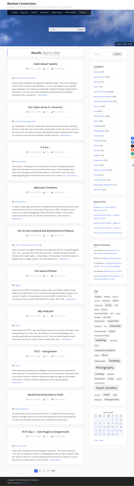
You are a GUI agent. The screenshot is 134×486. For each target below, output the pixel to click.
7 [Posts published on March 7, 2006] (104, 423)
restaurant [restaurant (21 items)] (110, 374)
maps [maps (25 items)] (97, 355)
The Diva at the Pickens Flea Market (108, 233)
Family (96, 82)
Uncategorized (100, 180)
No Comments (59, 68)
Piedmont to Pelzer (114, 271)
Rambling (97, 140)
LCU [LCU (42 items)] (96, 345)
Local (96, 111)
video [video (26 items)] (115, 395)
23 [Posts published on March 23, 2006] (112, 430)
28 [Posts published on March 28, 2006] (104, 434)
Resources (44, 12)
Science (97, 165)
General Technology (22, 78)
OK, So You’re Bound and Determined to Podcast (46, 230)
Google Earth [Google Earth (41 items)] (113, 321)
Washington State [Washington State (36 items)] (112, 399)
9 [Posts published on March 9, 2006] (112, 423)
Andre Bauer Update (45, 64)
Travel (17, 365)
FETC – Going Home (45, 351)
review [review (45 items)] (110, 378)
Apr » (101, 440)
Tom (47, 68)
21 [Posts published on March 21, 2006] (104, 430)
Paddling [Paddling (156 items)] (114, 360)
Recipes (97, 150)
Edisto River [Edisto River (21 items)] (106, 301)
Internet (97, 106)
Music (96, 121)
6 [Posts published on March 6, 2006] (99, 423)
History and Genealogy (103, 101)
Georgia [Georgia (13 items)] (118, 313)
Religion (18, 285)
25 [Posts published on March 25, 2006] (121, 430)
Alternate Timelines (45, 187)
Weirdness (98, 189)
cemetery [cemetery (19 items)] (107, 297)
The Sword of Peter (45, 271)
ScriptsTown (25, 483)
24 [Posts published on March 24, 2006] (117, 430)
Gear (23, 245)
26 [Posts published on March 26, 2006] (96, 434)
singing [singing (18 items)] (119, 379)
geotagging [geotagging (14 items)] (97, 317)
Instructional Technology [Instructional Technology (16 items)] (102, 335)
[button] (132, 138)
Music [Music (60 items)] (105, 355)
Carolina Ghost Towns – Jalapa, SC (107, 223)
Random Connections (21, 3)
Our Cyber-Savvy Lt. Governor (45, 107)
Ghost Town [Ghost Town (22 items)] (107, 317)
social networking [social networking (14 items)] (99, 383)
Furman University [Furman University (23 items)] (101, 313)
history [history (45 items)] (112, 331)
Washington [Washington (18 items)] (98, 400)
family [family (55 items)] (108, 305)
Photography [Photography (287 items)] (104, 367)
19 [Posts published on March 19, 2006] (96, 430)
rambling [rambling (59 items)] (99, 374)
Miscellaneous (99, 116)
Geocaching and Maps (102, 96)
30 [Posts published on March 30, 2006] (112, 434)
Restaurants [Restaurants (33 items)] (100, 379)
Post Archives (70, 12)
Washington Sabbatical (103, 185)
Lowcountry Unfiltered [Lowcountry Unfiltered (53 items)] (105, 350)
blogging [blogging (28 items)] (98, 297)
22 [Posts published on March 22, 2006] (108, 430)
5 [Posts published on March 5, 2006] (95, 423)
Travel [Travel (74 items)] (106, 394)
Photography (99, 131)
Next (53, 471)
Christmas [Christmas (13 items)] (115, 297)
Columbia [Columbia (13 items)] (97, 301)
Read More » (43, 95)
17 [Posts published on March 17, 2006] (117, 427)
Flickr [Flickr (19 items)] (116, 305)
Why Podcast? (45, 311)
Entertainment (20, 161)
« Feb (96, 440)
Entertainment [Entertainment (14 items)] (98, 305)
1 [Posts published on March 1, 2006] (108, 419)
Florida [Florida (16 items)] (97, 309)
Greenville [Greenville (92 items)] (115, 325)
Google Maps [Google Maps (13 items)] (98, 326)
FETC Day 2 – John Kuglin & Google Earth (45, 431)
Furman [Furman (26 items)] (104, 310)
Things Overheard (22, 409)
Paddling (97, 126)
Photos (34, 12)
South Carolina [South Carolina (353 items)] (106, 388)
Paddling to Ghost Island (110, 258)
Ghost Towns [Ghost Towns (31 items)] (99, 321)
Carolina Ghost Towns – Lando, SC (107, 228)
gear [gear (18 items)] (112, 313)
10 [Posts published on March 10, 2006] (117, 423)
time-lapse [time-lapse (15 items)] (97, 395)
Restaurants (99, 160)
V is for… (46, 147)
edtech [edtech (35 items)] (115, 301)
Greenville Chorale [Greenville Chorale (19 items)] (100, 331)
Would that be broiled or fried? (45, 394)
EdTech (17, 245)
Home (15, 12)
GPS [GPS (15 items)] (105, 326)
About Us (24, 12)
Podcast (82, 12)
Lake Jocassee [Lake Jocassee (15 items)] (113, 340)
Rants (33, 78)
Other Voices (57, 12)
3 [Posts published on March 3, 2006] (116, 419)
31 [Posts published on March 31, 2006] (117, 434)
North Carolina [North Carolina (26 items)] (100, 361)
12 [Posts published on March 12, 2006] (96, 427)
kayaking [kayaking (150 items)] (101, 340)
